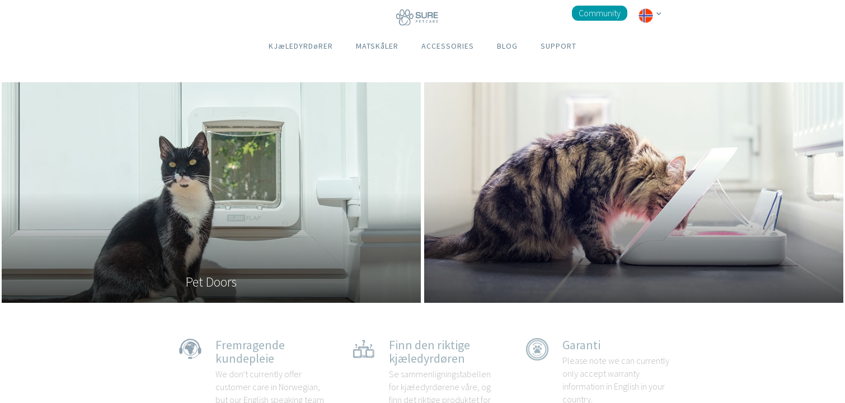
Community (600, 12)
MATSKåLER (377, 46)
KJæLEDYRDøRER (301, 46)
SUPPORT (558, 46)
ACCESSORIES (447, 46)
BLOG (507, 46)
